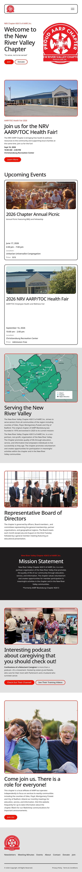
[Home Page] (10, 9)
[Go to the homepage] (12, 842)
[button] (72, 9)
